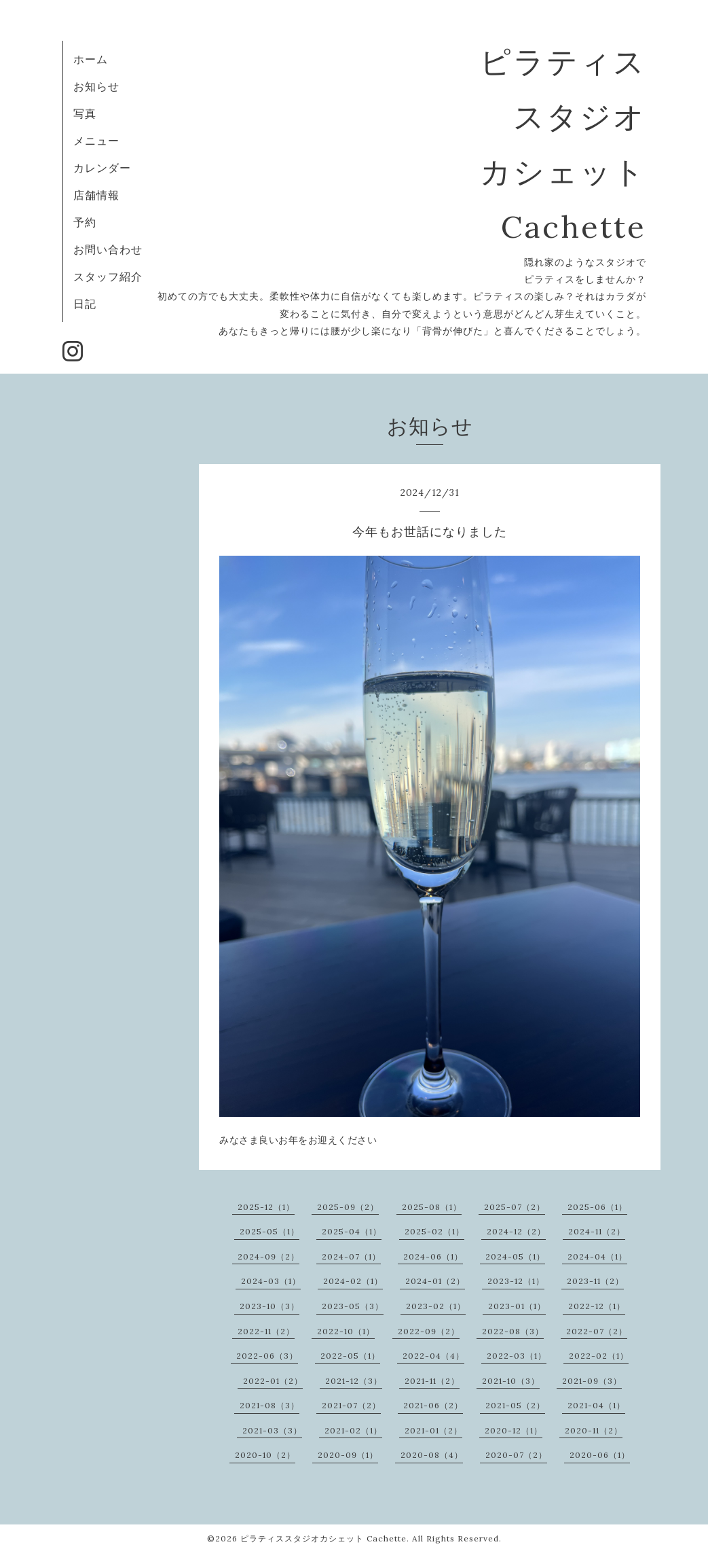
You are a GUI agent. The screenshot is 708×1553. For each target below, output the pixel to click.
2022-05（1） (350, 1356)
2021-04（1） (596, 1405)
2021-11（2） (432, 1381)
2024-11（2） (596, 1231)
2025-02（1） (434, 1231)
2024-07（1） (351, 1256)
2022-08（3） (513, 1331)
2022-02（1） (599, 1356)
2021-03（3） (272, 1430)
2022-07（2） (596, 1331)
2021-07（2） (351, 1405)
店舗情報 (96, 195)
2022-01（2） (273, 1381)
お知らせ (96, 86)
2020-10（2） (265, 1455)
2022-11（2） (266, 1331)
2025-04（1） (351, 1231)
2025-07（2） (514, 1207)
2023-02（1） (436, 1306)
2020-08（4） (431, 1455)
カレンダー (102, 168)
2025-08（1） (432, 1207)
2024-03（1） (271, 1281)
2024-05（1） (515, 1256)
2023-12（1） (515, 1281)
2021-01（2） (433, 1430)
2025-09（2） (348, 1207)
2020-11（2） (593, 1430)
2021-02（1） (353, 1430)
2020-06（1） (600, 1455)
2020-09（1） (348, 1455)
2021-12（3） (353, 1381)
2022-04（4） (433, 1356)
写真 (84, 113)
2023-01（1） (517, 1306)
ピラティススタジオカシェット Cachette (323, 1538)
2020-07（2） (516, 1455)
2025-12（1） (266, 1207)
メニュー (96, 140)
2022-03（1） (516, 1356)
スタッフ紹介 (108, 276)
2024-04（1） (597, 1256)
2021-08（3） (269, 1405)
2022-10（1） (346, 1331)
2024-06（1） (433, 1256)
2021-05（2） (515, 1405)
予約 (84, 222)
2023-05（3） (353, 1306)
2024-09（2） (268, 1256)
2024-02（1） (353, 1281)
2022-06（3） (267, 1356)
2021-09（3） (592, 1381)
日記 (84, 303)
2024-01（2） (435, 1281)
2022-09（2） (429, 1331)
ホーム (90, 59)
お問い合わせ (108, 249)
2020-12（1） (513, 1430)
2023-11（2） (595, 1281)
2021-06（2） (433, 1405)
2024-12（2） (516, 1231)
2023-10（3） (269, 1306)
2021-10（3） (511, 1381)
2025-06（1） (597, 1207)
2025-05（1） (269, 1231)
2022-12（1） (596, 1306)
